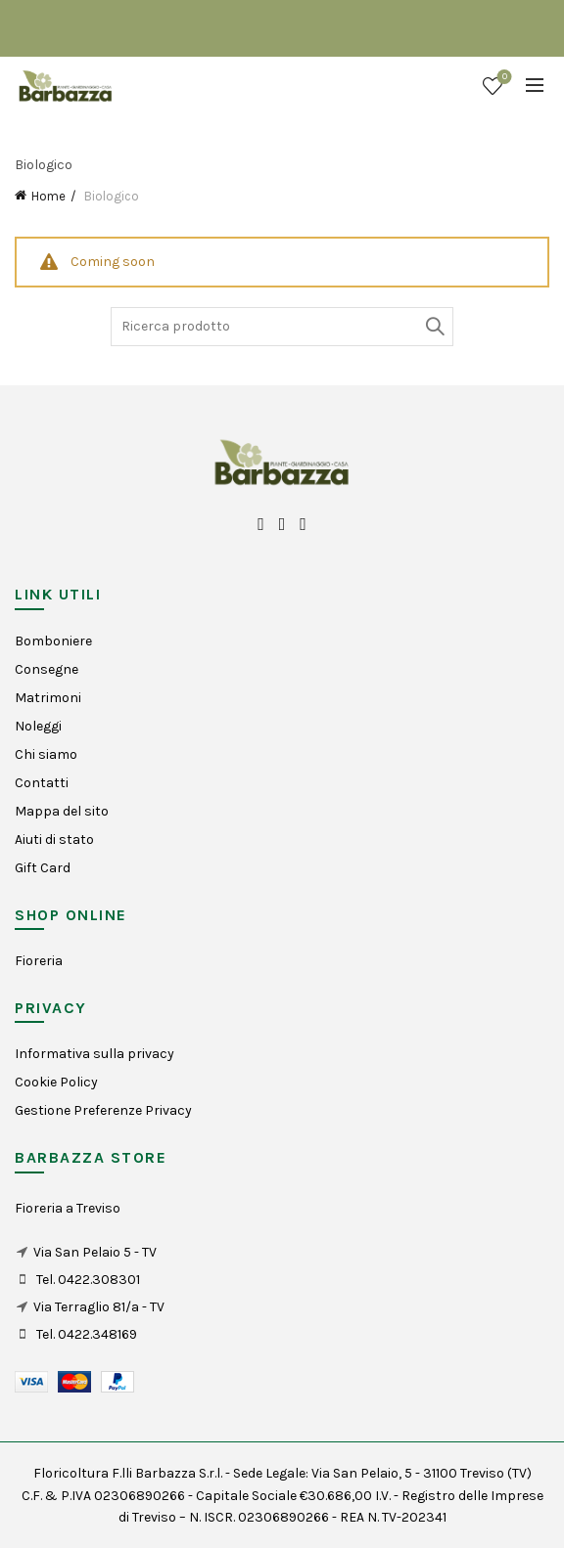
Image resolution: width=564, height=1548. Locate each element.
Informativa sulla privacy (94, 1053)
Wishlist (502, 77)
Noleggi (38, 726)
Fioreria (39, 960)
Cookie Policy (56, 1082)
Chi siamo (46, 754)
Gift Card (42, 868)
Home (48, 196)
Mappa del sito (62, 811)
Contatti (42, 782)
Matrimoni (48, 697)
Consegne (46, 669)
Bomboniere (53, 641)
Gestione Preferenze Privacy (103, 1110)
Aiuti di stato (54, 839)
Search (433, 326)
